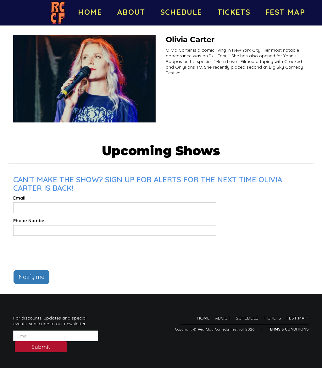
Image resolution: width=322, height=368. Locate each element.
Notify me (31, 276)
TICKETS (234, 12)
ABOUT (131, 12)
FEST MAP (285, 12)
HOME (90, 12)
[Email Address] (55, 336)
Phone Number (29, 221)
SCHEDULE (181, 12)
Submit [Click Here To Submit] (40, 347)
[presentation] (61, 253)
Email (19, 198)
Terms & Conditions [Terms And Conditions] (288, 329)
